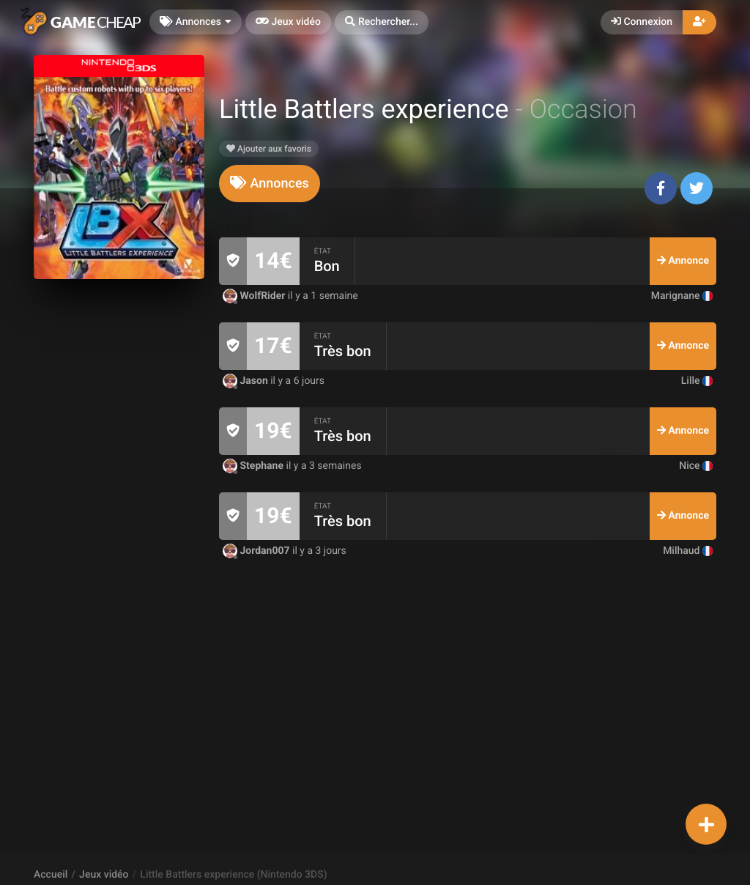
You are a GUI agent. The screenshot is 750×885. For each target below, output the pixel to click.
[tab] (269, 183)
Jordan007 (257, 551)
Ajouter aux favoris (268, 149)
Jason (246, 381)
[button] (381, 22)
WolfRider (255, 296)
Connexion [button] (641, 22)
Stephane (254, 466)
